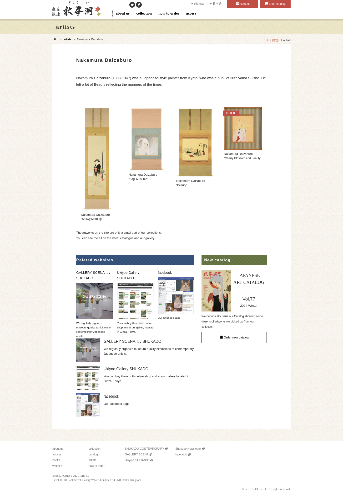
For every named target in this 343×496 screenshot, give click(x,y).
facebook (181, 454)
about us (123, 13)
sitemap (199, 3)
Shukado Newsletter (188, 448)
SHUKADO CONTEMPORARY (144, 448)
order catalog (277, 3)
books (56, 460)
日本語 (217, 3)
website (57, 466)
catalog (93, 454)
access (191, 13)
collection (144, 13)
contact (245, 3)
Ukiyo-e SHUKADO (137, 460)
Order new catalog (236, 337)
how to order (168, 13)
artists (67, 39)
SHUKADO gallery (76, 9)
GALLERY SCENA (137, 454)
